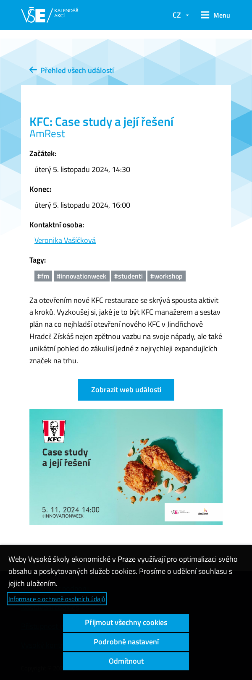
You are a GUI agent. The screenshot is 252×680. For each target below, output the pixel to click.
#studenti (128, 276)
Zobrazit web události (126, 389)
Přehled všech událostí (71, 70)
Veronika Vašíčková (65, 240)
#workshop (166, 276)
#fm (43, 276)
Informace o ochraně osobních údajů (56, 599)
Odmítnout (126, 661)
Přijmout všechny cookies (126, 622)
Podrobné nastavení (126, 641)
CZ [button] (177, 15)
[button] (214, 15)
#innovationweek (81, 276)
